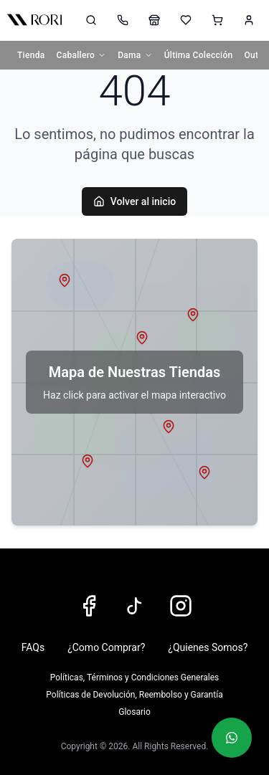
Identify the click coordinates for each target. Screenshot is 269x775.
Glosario (134, 712)
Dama (135, 55)
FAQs (33, 647)
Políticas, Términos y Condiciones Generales (134, 677)
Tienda (31, 55)
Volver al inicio (134, 201)
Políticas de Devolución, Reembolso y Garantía (134, 695)
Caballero (82, 55)
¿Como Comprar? (106, 647)
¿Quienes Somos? (207, 647)
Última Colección (198, 55)
